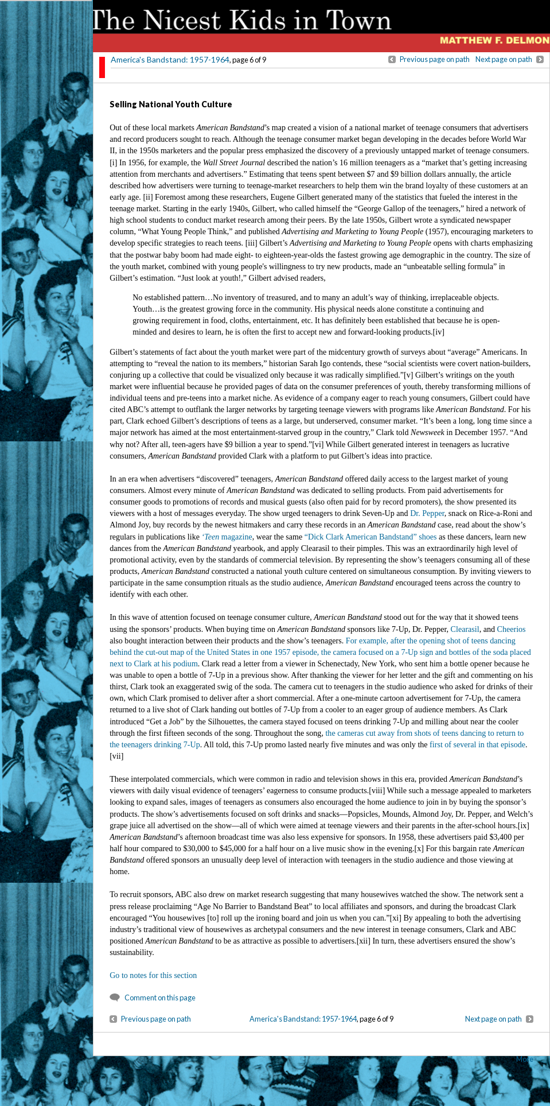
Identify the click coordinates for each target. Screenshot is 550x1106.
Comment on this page (160, 997)
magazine (226, 536)
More (524, 1059)
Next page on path (503, 59)
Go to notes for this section (153, 975)
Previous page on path (435, 59)
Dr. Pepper (427, 513)
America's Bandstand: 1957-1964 (170, 59)
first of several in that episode (477, 744)
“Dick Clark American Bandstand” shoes (371, 536)
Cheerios (511, 629)
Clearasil (465, 629)
